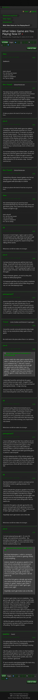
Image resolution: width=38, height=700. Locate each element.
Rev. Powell (7, 84)
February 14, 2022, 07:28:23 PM (11, 637)
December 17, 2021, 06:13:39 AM (11, 325)
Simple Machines (24, 695)
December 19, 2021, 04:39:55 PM (11, 349)
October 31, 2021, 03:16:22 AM (11, 57)
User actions (31, 48)
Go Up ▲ (26, 694)
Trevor (5, 322)
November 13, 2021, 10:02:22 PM (11, 88)
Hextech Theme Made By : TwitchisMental (19, 698)
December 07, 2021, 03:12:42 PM (11, 258)
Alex (4, 54)
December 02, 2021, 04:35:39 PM (11, 231)
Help (11, 694)
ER (4, 228)
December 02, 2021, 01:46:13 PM (11, 198)
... (21, 42)
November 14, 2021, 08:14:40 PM (11, 124)
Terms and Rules (18, 694)
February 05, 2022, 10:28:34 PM (11, 404)
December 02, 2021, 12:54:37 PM (11, 173)
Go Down (5, 42)
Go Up (4, 676)
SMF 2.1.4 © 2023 (14, 695)
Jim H (5, 121)
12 (4, 45)
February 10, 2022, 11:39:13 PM (11, 478)
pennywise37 (8, 294)
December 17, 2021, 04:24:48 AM (11, 297)
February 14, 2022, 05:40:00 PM (11, 532)
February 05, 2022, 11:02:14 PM (11, 437)
